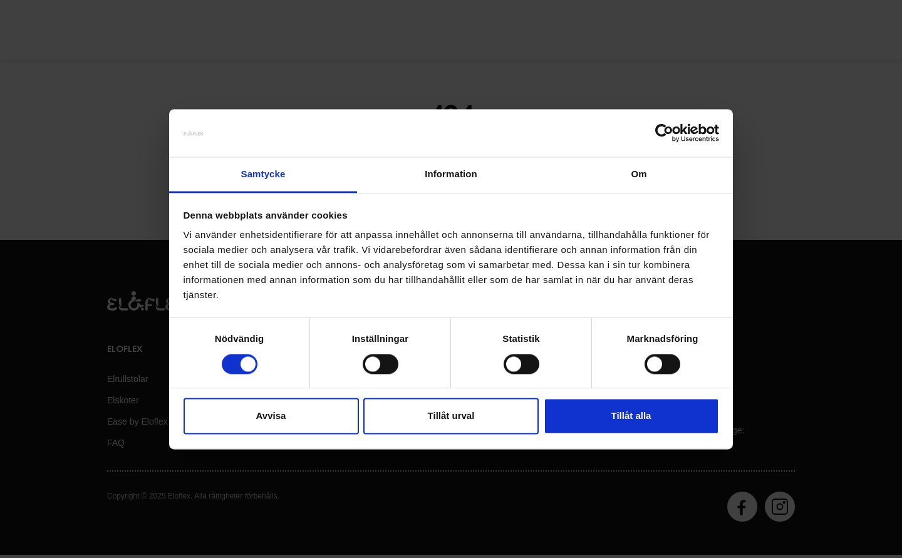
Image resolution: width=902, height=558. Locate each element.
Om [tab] (638, 174)
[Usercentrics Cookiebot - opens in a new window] (664, 132)
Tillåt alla (631, 416)
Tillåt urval (451, 416)
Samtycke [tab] (263, 174)
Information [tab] (451, 174)
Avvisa (271, 416)
